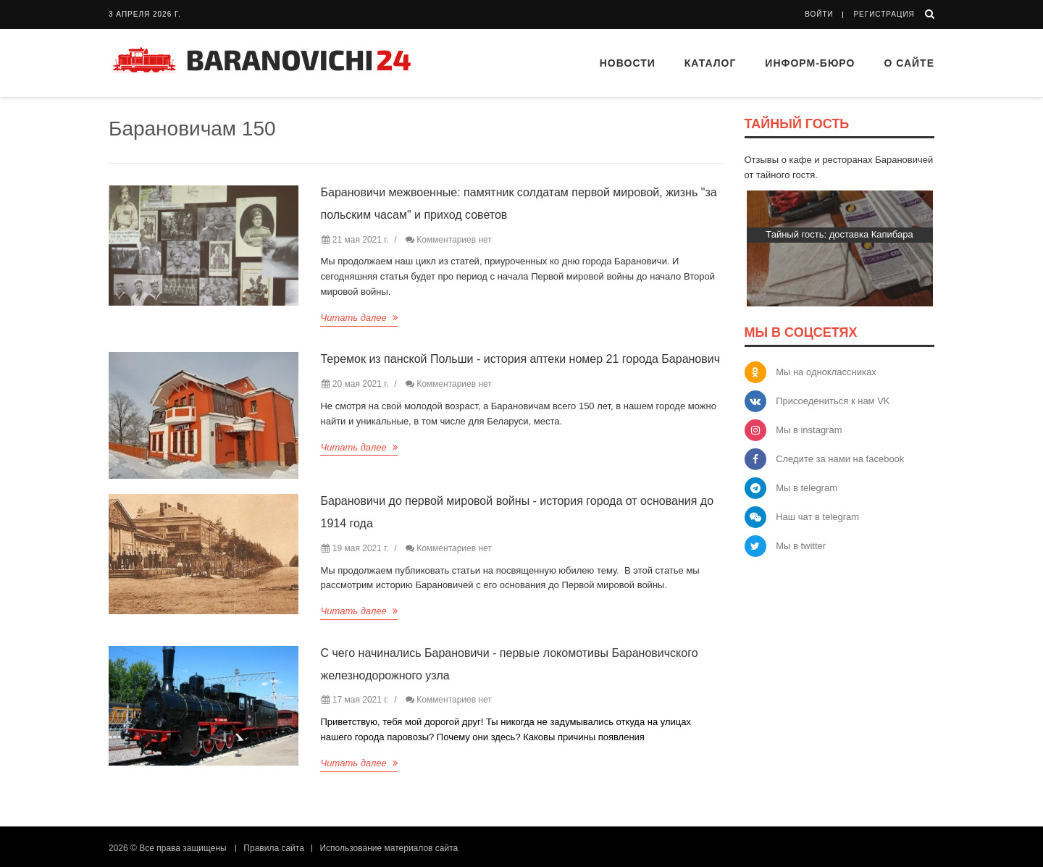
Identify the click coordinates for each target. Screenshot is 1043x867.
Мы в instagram (809, 429)
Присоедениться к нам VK (832, 400)
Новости (627, 63)
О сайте (909, 63)
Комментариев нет (454, 240)
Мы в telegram (806, 487)
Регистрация (883, 14)
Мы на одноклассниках (826, 372)
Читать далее (359, 317)
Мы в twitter (801, 545)
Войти (819, 14)
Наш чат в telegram (817, 516)
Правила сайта (273, 848)
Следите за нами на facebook (840, 458)
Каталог (710, 63)
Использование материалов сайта (388, 848)
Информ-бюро (810, 63)
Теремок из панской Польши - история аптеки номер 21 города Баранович (520, 359)
